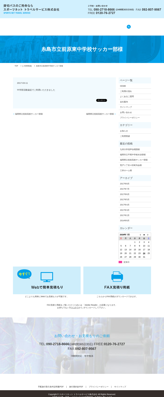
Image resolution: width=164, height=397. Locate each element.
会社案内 (50, 25)
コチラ (76, 304)
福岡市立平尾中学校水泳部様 (133, 151)
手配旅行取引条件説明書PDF (51, 383)
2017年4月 (124, 201)
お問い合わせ (126, 109)
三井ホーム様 (126, 167)
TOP (16, 62)
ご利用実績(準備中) (110, 25)
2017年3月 (124, 206)
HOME (37, 25)
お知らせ (124, 127)
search (128, 25)
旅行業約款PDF (76, 383)
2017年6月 (124, 190)
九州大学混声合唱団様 (130, 146)
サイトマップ (126, 103)
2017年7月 (124, 185)
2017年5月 (124, 196)
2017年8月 (124, 180)
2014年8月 (124, 217)
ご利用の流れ (67, 25)
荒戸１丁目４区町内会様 (131, 162)
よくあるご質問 (87, 25)
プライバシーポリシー (130, 114)
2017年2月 (124, 212)
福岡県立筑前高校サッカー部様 (29, 110)
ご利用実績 (27, 62)
